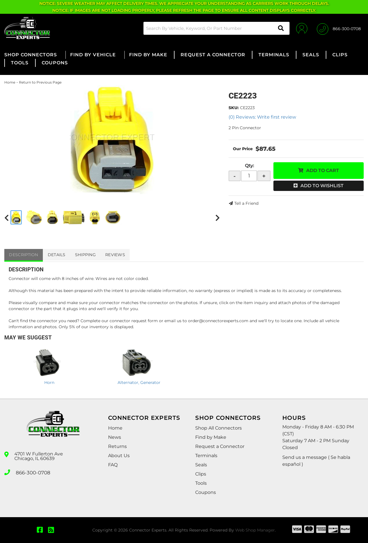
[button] (214, 28)
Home (9, 82)
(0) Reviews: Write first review (262, 117)
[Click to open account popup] (299, 28)
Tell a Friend (246, 203)
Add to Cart (322, 170)
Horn (49, 382)
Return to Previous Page (40, 82)
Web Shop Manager (255, 530)
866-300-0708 (32, 471)
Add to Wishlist (322, 185)
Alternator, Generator (139, 382)
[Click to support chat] (339, 28)
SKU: (234, 107)
